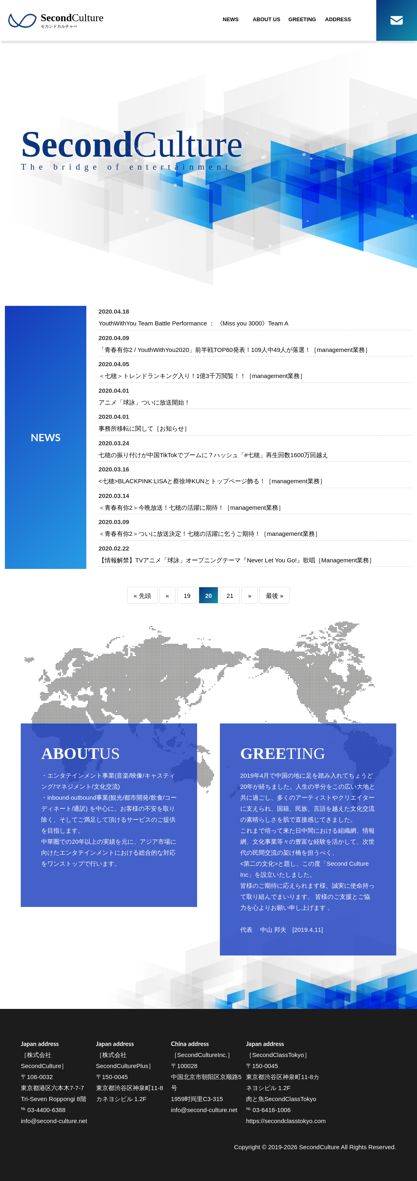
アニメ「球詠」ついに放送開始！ (144, 401)
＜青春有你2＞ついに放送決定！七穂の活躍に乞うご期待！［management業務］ (210, 533)
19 (187, 595)
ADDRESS (338, 19)
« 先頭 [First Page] (142, 595)
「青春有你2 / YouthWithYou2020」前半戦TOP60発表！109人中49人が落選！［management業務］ (235, 349)
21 (229, 595)
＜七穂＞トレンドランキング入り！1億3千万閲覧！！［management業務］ (202, 375)
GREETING (302, 19)
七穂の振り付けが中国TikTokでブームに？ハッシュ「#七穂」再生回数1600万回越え (214, 454)
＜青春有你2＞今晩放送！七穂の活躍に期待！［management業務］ (191, 507)
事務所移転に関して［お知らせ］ (144, 428)
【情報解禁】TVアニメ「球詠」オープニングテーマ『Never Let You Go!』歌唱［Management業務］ (237, 559)
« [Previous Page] (167, 595)
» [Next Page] (249, 595)
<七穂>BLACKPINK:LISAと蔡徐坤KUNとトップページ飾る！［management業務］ (212, 481)
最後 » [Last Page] (274, 595)
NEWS (231, 19)
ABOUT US (266, 19)
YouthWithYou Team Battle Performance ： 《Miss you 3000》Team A (193, 323)
